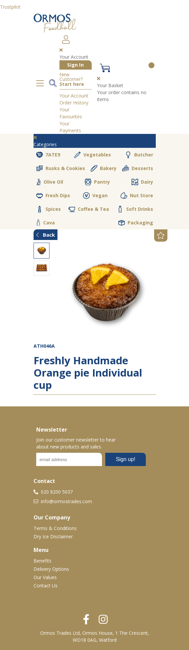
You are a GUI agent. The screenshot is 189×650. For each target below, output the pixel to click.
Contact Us (45, 585)
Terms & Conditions (55, 528)
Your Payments (70, 127)
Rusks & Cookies (60, 168)
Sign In (75, 64)
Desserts (137, 168)
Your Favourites (70, 113)
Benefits (42, 561)
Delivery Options (51, 569)
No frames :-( (91, 461)
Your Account (73, 95)
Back (45, 234)
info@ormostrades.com (63, 501)
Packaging (135, 222)
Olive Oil (49, 182)
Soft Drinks (135, 209)
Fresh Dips (53, 195)
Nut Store (137, 195)
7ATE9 (48, 154)
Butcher (139, 154)
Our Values (45, 577)
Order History (73, 102)
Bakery (104, 168)
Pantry (97, 182)
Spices (48, 209)
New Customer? (71, 79)
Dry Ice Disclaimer (53, 536)
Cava (45, 222)
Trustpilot (10, 7)
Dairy (142, 182)
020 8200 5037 (53, 492)
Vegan (95, 195)
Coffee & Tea (88, 209)
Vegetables (92, 154)
